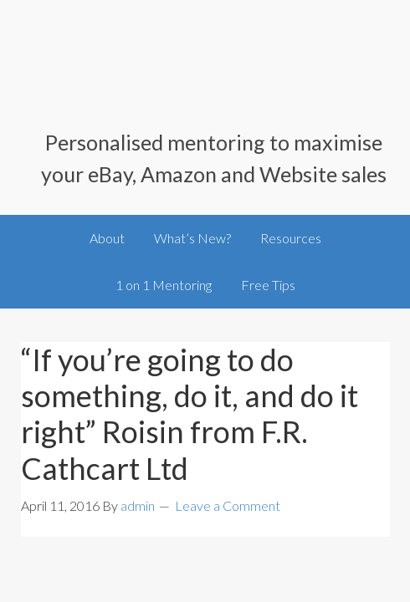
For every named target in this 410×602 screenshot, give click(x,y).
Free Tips (268, 285)
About (107, 238)
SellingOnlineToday (205, 75)
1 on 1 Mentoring (163, 285)
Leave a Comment (227, 505)
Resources (290, 238)
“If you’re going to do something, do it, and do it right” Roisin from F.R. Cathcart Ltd (189, 414)
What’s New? (192, 238)
